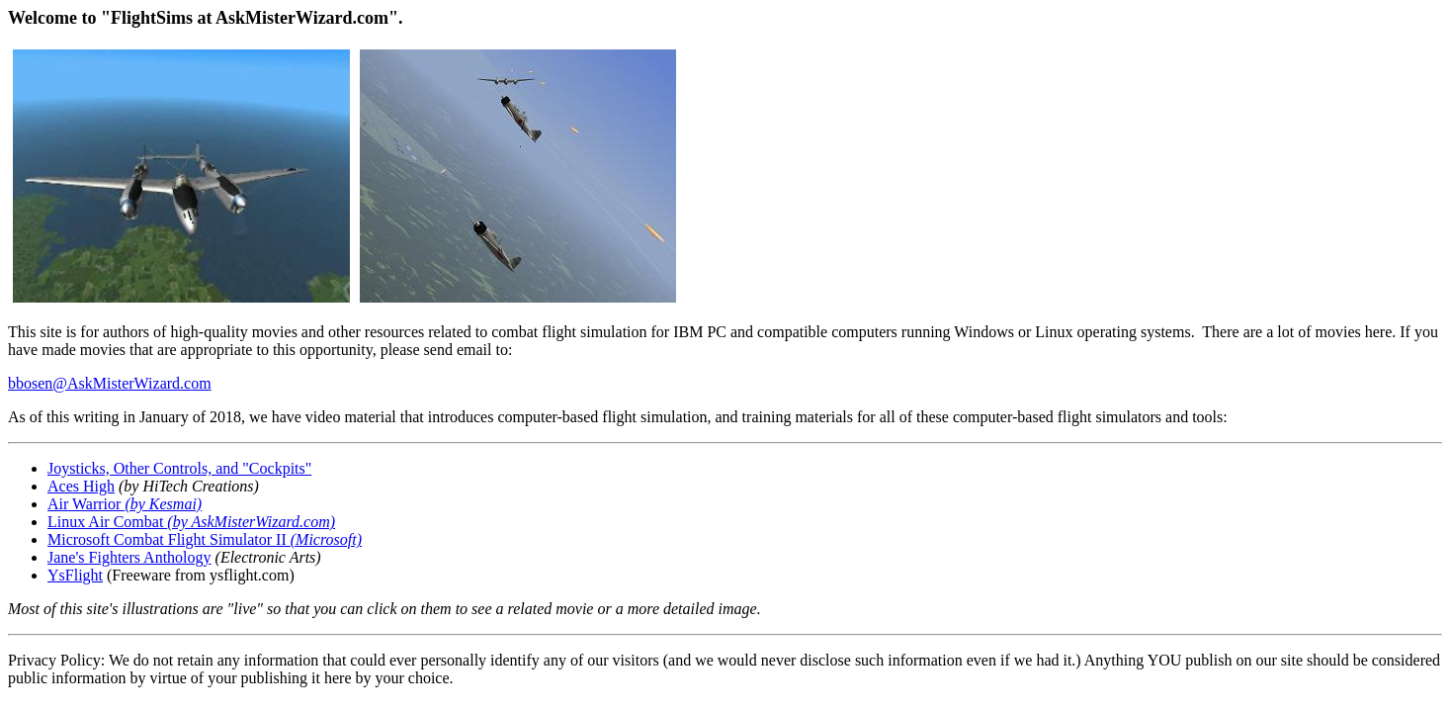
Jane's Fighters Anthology (129, 557)
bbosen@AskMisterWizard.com (110, 383)
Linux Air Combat (107, 521)
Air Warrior (124, 503)
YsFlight (75, 575)
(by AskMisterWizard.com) (251, 521)
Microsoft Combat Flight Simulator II (204, 539)
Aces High (81, 486)
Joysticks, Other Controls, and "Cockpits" (179, 468)
